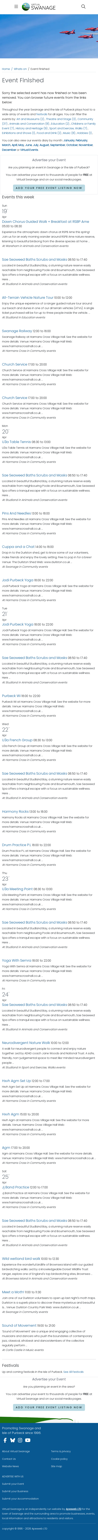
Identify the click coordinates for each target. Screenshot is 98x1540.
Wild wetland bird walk (21, 1258)
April (14, 145)
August (44, 145)
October (72, 145)
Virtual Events (29, 150)
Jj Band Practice (15, 1187)
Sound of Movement (19, 1325)
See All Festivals (73, 1372)
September (57, 145)
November (86, 145)
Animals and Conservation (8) (29, 124)
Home (6, 69)
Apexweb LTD (73, 1509)
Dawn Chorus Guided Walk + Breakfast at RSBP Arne (45, 221)
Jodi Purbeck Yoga (17, 580)
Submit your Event (13, 1484)
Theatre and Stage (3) (61, 119)
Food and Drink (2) (49, 133)
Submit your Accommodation (20, 1498)
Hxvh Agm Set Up (16, 1080)
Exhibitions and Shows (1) (18, 133)
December (9, 150)
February (81, 140)
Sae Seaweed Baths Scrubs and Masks (34, 259)
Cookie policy (59, 1459)
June (28, 145)
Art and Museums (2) (30, 119)
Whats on (20, 69)
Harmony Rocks (15, 811)
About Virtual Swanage (16, 1451)
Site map (56, 1466)
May (21, 145)
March (6, 145)
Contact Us (9, 1459)
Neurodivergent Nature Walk (26, 1042)
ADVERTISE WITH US (12, 1476)
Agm (6, 1147)
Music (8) (69, 133)
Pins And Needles (17, 513)
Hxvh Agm (10, 1114)
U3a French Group (17, 740)
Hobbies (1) (84, 133)
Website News (10, 1466)
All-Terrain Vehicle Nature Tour (27, 297)
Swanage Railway (17, 331)
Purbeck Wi (11, 695)
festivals (41, 114)
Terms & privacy (61, 1451)
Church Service (14, 364)
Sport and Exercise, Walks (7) (68, 128)
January (69, 140)
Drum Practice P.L (16, 844)
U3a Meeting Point (17, 889)
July (35, 145)
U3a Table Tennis (16, 441)
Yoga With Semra (16, 960)
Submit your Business (15, 1491)
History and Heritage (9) (31, 128)
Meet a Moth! (13, 1292)
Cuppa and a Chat (18, 546)
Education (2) (60, 124)
